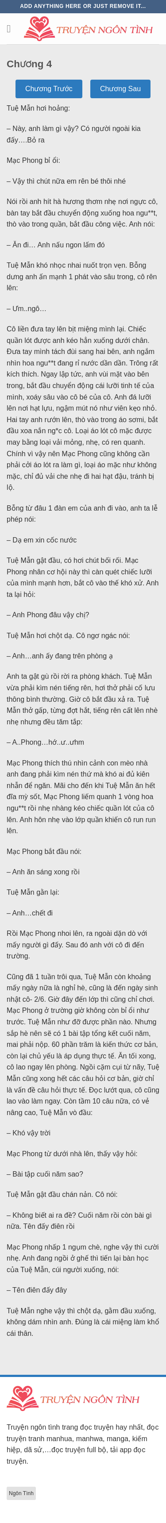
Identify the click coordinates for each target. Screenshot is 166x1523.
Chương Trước (49, 88)
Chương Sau (120, 88)
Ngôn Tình (21, 1493)
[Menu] (12, 28)
